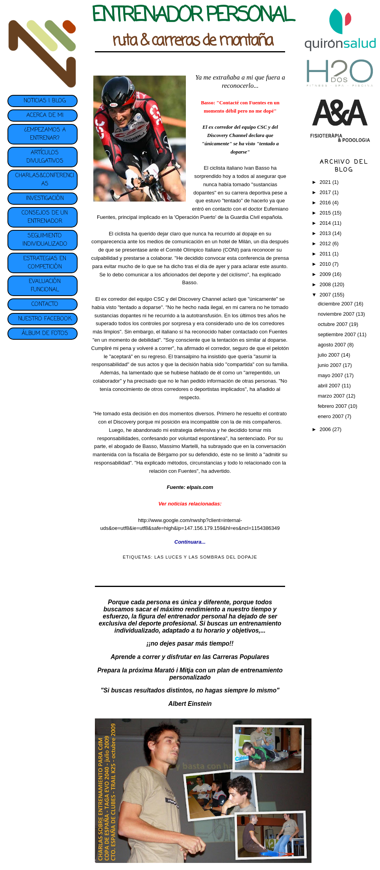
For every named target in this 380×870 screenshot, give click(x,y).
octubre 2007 (333, 324)
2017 (325, 192)
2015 (325, 213)
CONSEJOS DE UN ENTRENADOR (45, 217)
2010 (325, 264)
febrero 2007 (333, 406)
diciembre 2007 (336, 304)
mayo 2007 (331, 375)
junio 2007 (330, 365)
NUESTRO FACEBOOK (45, 319)
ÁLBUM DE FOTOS (45, 333)
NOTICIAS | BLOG (45, 101)
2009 (325, 274)
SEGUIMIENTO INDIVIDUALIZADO (44, 240)
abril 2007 (330, 386)
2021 (325, 182)
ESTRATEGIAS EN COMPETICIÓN (44, 263)
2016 (325, 202)
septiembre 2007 (337, 334)
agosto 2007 (332, 345)
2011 (325, 254)
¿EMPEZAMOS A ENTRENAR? (45, 134)
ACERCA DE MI (44, 115)
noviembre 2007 (337, 314)
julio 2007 (329, 355)
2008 (325, 284)
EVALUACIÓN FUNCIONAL (45, 286)
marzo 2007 (332, 396)
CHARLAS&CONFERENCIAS (44, 180)
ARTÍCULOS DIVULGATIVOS (44, 157)
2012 (325, 243)
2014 (325, 223)
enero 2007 (331, 416)
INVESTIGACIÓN (45, 198)
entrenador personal (197, 616)
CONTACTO (45, 304)
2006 (325, 429)
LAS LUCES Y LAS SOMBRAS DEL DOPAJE (205, 557)
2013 (325, 233)
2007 (325, 295)
